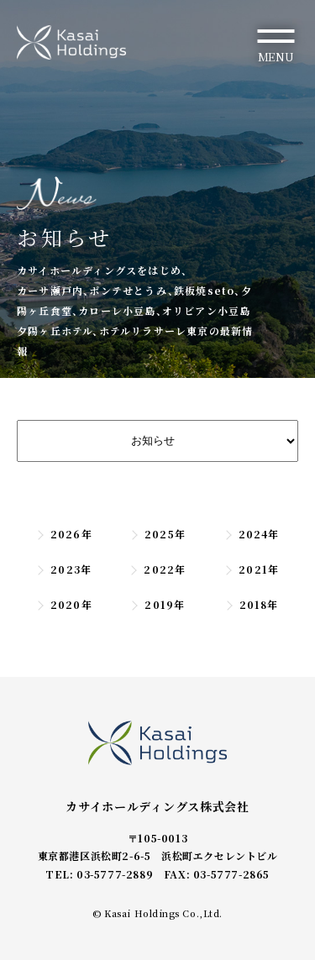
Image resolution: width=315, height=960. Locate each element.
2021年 (251, 569)
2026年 (63, 534)
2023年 (63, 569)
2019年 (157, 605)
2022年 (157, 569)
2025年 (157, 534)
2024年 (251, 534)
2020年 (63, 605)
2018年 (251, 605)
